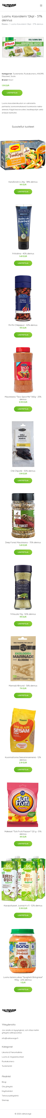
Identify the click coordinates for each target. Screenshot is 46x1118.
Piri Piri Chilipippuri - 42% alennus (23, 325)
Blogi (4, 1082)
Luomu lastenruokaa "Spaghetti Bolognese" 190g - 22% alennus (23, 978)
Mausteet (6, 76)
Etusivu (5, 24)
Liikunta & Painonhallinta (12, 1052)
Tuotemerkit (18, 74)
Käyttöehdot (7, 1091)
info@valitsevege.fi (10, 1038)
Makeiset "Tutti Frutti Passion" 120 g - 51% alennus (23, 832)
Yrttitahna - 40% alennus (23, 253)
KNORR (40, 74)
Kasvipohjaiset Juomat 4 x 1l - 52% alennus (23, 905)
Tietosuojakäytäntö (10, 1095)
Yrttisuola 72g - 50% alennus (23, 614)
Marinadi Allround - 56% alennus (23, 685)
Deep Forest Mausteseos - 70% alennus (23, 542)
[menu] (41, 5)
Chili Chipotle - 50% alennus (23, 471)
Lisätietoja (12, 93)
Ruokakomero (30, 74)
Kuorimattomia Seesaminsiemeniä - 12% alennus (23, 758)
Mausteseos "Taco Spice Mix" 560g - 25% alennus (23, 398)
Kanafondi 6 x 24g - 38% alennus (23, 182)
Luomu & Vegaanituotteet (13, 1057)
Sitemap (5, 1100)
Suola (13, 76)
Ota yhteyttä (7, 1086)
